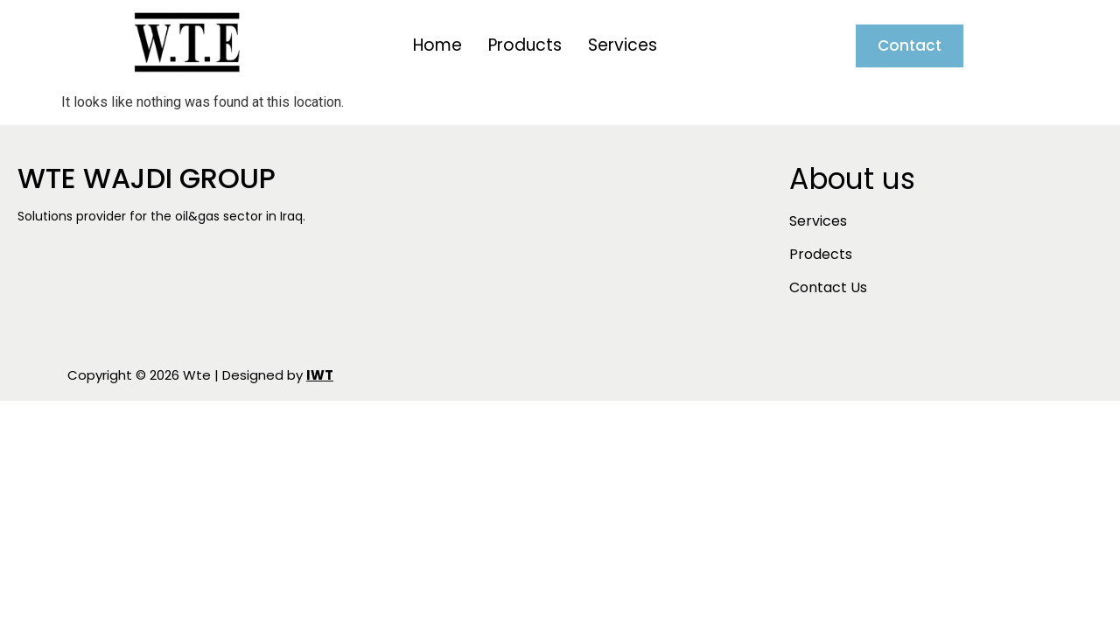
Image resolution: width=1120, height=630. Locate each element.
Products (525, 45)
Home (437, 45)
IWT (319, 375)
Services (622, 45)
